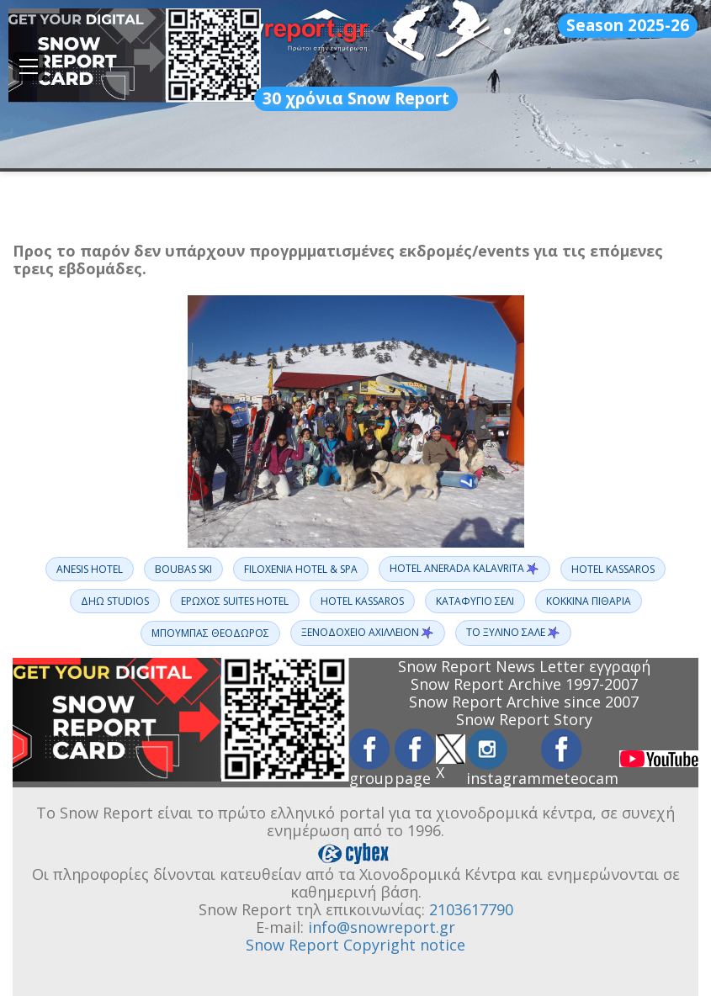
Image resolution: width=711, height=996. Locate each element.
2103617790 (471, 909)
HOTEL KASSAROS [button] (613, 569)
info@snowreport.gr (381, 927)
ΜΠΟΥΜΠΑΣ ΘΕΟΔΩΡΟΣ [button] (210, 633)
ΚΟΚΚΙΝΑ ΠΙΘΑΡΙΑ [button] (588, 601)
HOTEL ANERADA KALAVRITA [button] (464, 568)
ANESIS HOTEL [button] (89, 569)
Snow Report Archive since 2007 (524, 701)
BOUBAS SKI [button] (183, 569)
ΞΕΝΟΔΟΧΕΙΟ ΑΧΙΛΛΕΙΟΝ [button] (367, 632)
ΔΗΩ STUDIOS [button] (115, 601)
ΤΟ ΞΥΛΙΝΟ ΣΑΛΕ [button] (513, 632)
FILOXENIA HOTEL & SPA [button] (301, 569)
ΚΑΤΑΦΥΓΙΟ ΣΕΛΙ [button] (475, 601)
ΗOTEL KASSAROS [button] (362, 601)
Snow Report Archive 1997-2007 (524, 684)
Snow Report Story (524, 719)
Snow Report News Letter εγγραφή (524, 666)
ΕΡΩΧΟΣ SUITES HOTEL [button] (235, 601)
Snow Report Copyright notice (355, 945)
